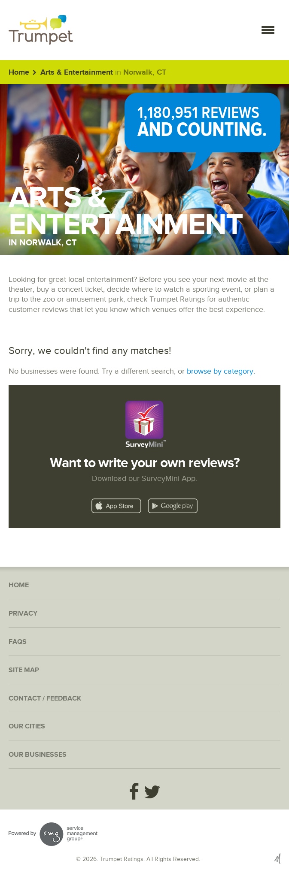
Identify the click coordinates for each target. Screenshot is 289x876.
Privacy (23, 614)
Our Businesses (38, 755)
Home (19, 72)
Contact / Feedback (45, 699)
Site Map (24, 670)
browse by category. (221, 371)
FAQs (18, 642)
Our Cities (27, 726)
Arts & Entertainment (76, 72)
